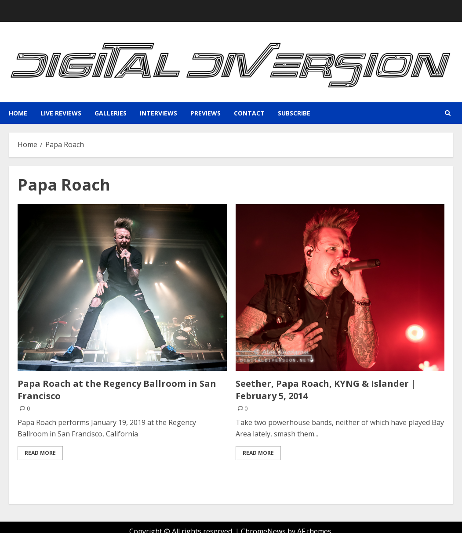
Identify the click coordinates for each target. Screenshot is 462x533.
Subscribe (294, 113)
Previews (205, 113)
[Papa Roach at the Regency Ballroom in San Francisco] (122, 287)
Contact (249, 113)
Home (18, 113)
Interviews (158, 113)
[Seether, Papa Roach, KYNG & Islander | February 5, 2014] (340, 287)
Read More (40, 453)
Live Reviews (60, 113)
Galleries (111, 113)
